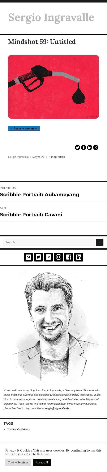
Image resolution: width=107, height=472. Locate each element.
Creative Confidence (18, 429)
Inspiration (58, 156)
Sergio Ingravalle (51, 17)
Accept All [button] (42, 462)
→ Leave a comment (24, 128)
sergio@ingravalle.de (57, 408)
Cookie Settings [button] (18, 462)
